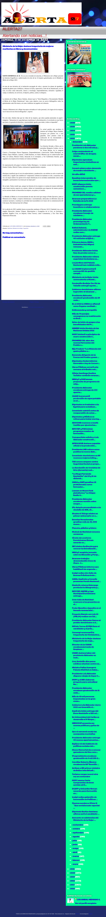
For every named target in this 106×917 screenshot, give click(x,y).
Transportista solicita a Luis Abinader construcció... (85, 438)
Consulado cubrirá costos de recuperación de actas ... (85, 411)
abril (75, 852)
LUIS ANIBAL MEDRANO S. (88, 899)
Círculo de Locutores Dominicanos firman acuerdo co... (82, 540)
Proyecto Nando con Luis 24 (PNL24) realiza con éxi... (85, 615)
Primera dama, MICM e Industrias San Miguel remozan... (83, 244)
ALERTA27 (12, 29)
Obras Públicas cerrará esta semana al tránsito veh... (85, 368)
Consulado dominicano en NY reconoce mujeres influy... (86, 456)
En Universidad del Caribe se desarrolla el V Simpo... (85, 718)
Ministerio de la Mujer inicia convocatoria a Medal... (85, 278)
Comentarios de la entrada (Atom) (36, 307)
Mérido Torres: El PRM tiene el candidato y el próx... (86, 627)
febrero (76, 860)
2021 (72, 868)
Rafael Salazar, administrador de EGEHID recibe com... (85, 230)
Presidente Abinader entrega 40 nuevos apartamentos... (86, 738)
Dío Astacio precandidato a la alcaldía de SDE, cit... (86, 508)
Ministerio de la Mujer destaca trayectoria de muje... (86, 639)
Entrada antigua (58, 302)
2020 (72, 872)
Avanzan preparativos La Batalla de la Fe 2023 (84, 199)
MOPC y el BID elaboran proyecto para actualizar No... (84, 682)
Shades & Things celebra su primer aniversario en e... (85, 514)
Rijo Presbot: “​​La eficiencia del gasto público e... (86, 349)
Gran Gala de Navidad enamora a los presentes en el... (86, 602)
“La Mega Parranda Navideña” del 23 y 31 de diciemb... (84, 476)
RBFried (77, 913)
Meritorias (9, 228)
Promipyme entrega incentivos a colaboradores (86, 205)
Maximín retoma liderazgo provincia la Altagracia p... (85, 586)
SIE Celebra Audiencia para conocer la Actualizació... (85, 547)
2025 (72, 126)
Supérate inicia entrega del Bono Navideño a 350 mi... (85, 712)
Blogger (90, 913)
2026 (72, 122)
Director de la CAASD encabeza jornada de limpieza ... (83, 647)
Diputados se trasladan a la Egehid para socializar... (85, 405)
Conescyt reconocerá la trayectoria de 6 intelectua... (86, 633)
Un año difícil (78, 174)
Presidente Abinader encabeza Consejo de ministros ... (82, 213)
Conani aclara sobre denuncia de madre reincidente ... (86, 169)
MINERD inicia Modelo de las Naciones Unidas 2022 (85, 329)
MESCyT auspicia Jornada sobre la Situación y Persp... (85, 553)
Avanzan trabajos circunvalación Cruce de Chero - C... (84, 560)
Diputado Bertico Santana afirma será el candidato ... (85, 812)
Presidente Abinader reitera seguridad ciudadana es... (85, 257)
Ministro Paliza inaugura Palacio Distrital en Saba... (85, 668)
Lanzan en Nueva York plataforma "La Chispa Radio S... (83, 493)
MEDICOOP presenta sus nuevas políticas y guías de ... (85, 725)
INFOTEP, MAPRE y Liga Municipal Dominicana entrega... (83, 593)
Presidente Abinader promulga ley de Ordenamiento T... (82, 221)
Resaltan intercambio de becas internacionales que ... (86, 179)
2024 (72, 130)
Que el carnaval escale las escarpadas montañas (84, 732)
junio (75, 844)
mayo (76, 848)
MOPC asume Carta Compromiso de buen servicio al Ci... (83, 782)
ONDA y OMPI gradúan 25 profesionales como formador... (84, 484)
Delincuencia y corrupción (84, 310)
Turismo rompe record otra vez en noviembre (85, 775)
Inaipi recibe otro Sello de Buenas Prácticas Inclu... (84, 574)
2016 (72, 888)
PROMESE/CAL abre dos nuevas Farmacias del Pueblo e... (83, 342)
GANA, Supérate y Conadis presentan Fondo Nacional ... (86, 580)
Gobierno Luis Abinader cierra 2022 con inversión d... (86, 706)
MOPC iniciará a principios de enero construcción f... (86, 335)
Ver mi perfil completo (85, 903)
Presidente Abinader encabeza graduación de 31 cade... (85, 690)
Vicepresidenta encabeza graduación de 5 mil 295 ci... (86, 757)
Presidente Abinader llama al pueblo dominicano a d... (86, 621)
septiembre (78, 832)
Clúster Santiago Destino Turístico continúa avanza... (86, 374)
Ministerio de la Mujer (18, 228)
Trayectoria (25, 228)
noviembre (78, 824)
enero (75, 864)
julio (75, 840)
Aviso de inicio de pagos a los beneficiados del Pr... (86, 323)
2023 (72, 134)
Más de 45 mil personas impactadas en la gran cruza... (83, 698)
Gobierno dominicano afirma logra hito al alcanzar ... (86, 290)
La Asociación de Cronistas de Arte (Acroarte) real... (86, 468)
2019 (72, 876)
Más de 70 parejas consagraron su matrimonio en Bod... (86, 316)
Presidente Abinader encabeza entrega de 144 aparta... (84, 390)
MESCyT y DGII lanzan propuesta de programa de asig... (85, 381)
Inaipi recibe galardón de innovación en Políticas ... (85, 798)
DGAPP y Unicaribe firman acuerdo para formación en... (84, 791)
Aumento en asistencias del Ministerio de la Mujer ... (85, 818)
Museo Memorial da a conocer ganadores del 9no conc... (86, 750)
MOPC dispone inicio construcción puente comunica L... (82, 186)
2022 (72, 138)
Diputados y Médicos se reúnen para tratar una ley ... (86, 417)
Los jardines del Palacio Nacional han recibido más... (86, 263)
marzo (76, 856)
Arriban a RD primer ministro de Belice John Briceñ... (86, 769)
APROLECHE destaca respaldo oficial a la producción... (86, 444)
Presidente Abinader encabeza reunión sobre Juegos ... (84, 501)
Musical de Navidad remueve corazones (86, 532)
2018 (72, 880)
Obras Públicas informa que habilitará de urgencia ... (85, 567)
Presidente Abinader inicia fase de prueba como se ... (85, 251)
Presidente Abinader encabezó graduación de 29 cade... (86, 297)
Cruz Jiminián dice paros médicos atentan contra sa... (86, 662)
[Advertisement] (33, 287)
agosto (76, 836)
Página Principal (34, 302)
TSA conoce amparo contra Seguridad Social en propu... (86, 462)
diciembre (78, 141)
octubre (76, 828)
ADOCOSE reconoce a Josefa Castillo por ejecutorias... (85, 423)
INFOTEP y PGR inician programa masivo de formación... (83, 431)
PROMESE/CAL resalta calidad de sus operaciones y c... (86, 193)
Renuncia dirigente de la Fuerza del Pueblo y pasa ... (85, 356)
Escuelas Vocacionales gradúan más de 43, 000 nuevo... (84, 522)
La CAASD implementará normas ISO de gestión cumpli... (84, 271)
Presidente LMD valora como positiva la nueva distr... (85, 450)
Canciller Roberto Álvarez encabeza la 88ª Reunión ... (85, 763)
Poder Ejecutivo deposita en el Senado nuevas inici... (86, 609)
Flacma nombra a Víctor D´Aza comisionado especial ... (86, 805)
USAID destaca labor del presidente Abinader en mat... (84, 655)
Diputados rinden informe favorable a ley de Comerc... (86, 362)
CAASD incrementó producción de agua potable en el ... (86, 398)
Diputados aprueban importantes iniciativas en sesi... (85, 162)
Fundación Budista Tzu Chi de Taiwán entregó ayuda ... (86, 284)
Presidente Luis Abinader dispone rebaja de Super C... (86, 674)
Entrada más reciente (8, 302)
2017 (72, 884)
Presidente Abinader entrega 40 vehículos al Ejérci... (86, 237)
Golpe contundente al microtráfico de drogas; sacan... (84, 153)
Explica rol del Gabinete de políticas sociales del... (84, 744)
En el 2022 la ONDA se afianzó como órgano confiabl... (86, 304)
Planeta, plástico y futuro (84, 528)
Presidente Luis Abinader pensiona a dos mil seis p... (85, 146)
